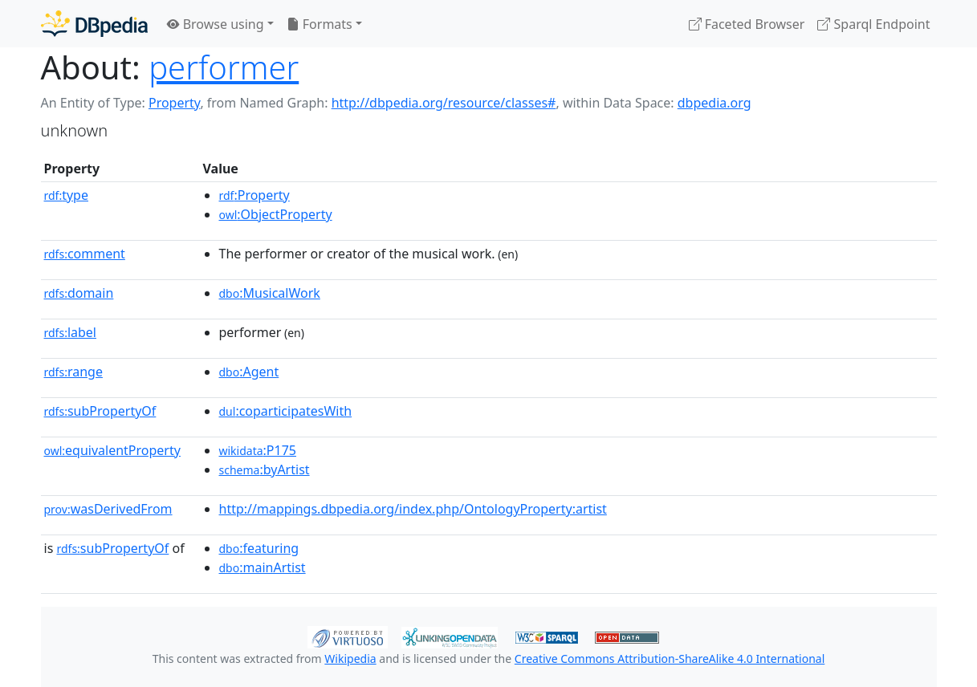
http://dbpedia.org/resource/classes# (444, 103)
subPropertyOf (100, 411)
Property (174, 103)
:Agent (249, 371)
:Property (254, 195)
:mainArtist (262, 567)
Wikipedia (350, 658)
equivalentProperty (112, 450)
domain (79, 293)
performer (224, 67)
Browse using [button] (215, 24)
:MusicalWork (269, 293)
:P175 (258, 450)
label (70, 332)
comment (84, 253)
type (66, 195)
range (73, 371)
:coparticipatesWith (285, 411)
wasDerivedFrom (108, 509)
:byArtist (264, 469)
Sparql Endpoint (873, 24)
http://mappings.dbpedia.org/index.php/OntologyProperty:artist (413, 509)
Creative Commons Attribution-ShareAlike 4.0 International (669, 658)
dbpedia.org (714, 103)
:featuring (259, 548)
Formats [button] (319, 24)
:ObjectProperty (275, 214)
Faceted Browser (747, 24)
